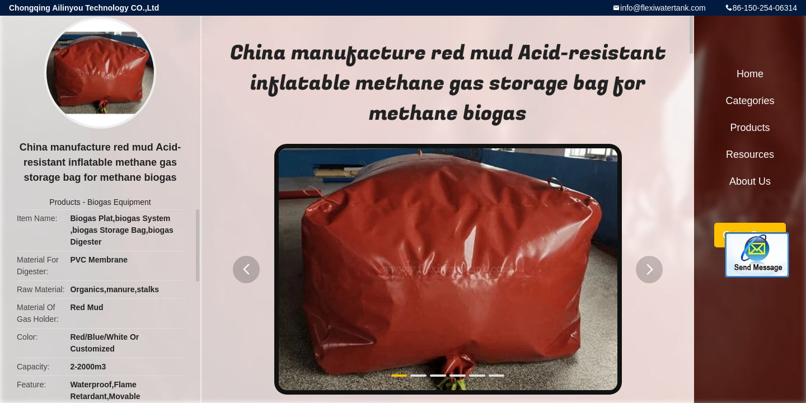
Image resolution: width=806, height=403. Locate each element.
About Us (750, 181)
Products (64, 202)
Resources (750, 154)
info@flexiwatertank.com (663, 7)
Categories (749, 100)
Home (750, 73)
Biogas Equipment (119, 202)
